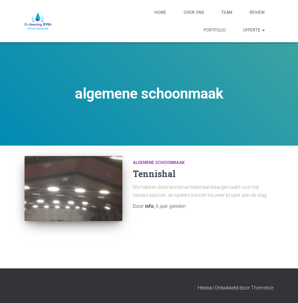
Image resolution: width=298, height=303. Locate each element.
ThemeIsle (262, 288)
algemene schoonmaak (159, 162)
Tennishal (154, 174)
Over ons (194, 12)
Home (160, 12)
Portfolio (215, 30)
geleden (171, 206)
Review (257, 12)
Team (226, 12)
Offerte (254, 30)
